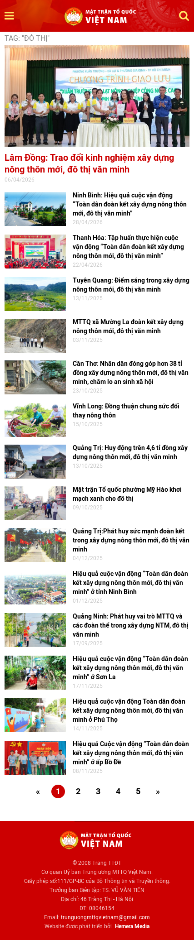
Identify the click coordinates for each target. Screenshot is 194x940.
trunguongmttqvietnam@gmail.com (105, 917)
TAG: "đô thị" (27, 38)
